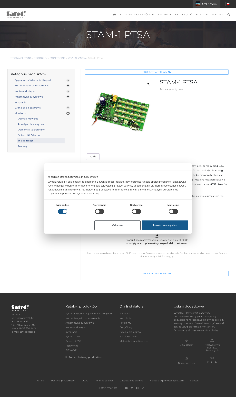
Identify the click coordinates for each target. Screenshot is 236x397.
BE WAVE (71, 350)
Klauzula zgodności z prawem (167, 380)
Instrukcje (125, 318)
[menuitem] (229, 4)
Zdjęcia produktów (130, 331)
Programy (125, 322)
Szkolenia (125, 313)
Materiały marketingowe (134, 341)
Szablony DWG (128, 336)
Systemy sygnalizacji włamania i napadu (89, 313)
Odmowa (117, 225)
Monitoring (58, 58)
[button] (148, 85)
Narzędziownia (186, 363)
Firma (201, 14)
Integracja (20, 102)
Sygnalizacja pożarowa (28, 107)
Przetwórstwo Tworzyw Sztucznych (212, 347)
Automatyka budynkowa (29, 96)
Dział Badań (186, 344)
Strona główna (20, 58)
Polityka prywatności (63, 380)
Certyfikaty (126, 327)
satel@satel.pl (28, 331)
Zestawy (22, 146)
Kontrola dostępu (25, 91)
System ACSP (73, 341)
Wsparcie (164, 14)
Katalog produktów (137, 14)
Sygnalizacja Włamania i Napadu (33, 80)
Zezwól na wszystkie (165, 225)
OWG (85, 380)
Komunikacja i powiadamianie (32, 85)
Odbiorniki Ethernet (29, 135)
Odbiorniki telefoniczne (31, 129)
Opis (93, 156)
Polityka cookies (104, 380)
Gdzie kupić (183, 14)
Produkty (40, 58)
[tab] (93, 156)
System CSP (73, 336)
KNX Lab (212, 362)
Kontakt (217, 14)
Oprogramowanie (28, 118)
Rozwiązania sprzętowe (31, 124)
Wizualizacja (77, 58)
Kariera (41, 380)
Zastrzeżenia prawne (131, 380)
